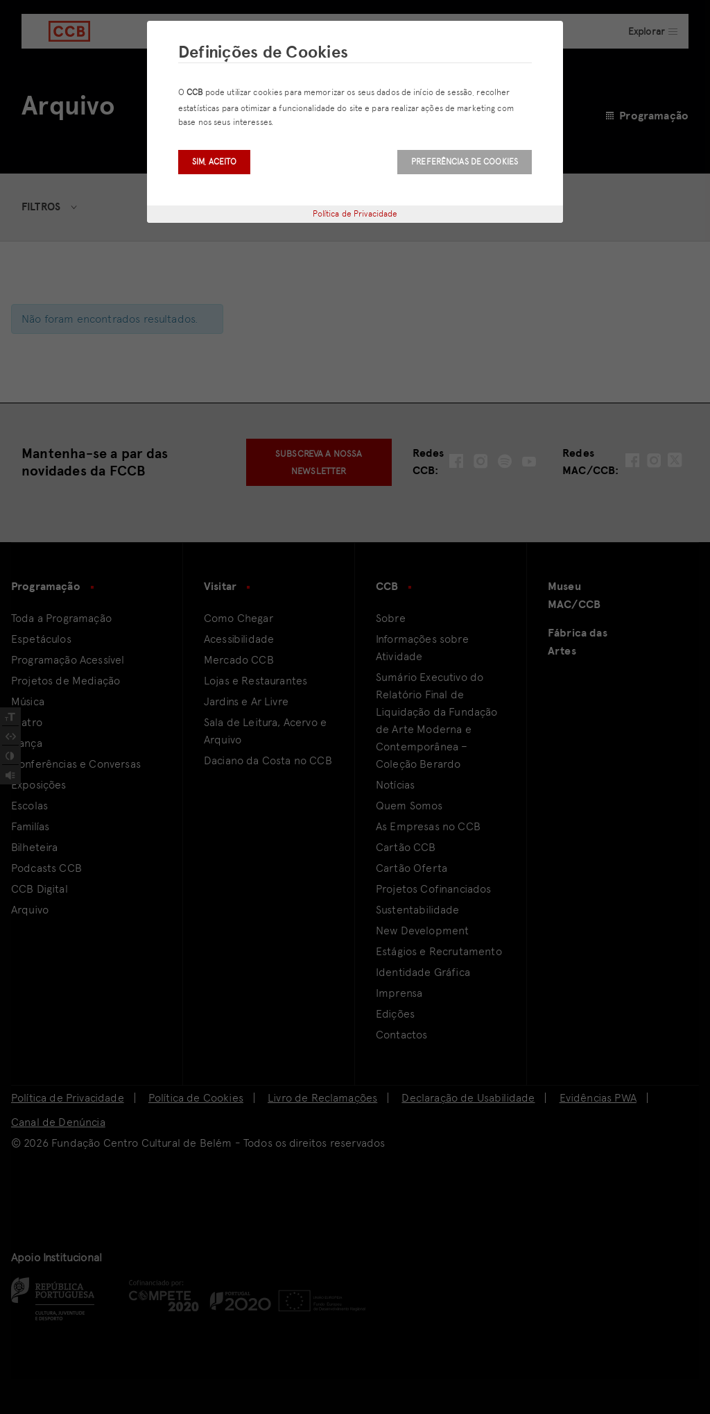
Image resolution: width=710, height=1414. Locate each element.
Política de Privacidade (355, 214)
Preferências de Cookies (464, 162)
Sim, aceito (214, 162)
